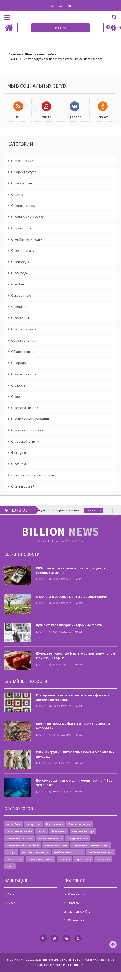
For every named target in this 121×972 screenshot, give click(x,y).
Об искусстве (21, 183)
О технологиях (22, 250)
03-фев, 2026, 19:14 (60, 791)
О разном (18, 464)
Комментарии (76, 894)
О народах (19, 363)
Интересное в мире (83, 831)
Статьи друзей (22, 486)
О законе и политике (27, 430)
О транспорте (22, 228)
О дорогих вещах (24, 407)
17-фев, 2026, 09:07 (60, 763)
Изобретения (58, 831)
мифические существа (35, 852)
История (11, 852)
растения (64, 859)
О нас (11, 894)
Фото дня (18, 452)
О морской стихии (25, 441)
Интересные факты (56, 845)
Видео (11, 903)
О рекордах (20, 262)
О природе (19, 273)
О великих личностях (27, 217)
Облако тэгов (76, 920)
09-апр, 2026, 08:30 (60, 603)
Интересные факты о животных (91, 845)
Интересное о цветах (50, 838)
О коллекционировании (30, 419)
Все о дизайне (54, 824)
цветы (10, 866)
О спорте (18, 385)
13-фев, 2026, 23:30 (60, 706)
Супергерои (103, 859)
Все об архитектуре (79, 824)
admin (41, 579)
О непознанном (23, 205)
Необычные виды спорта (68, 852)
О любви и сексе (23, 329)
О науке (17, 194)
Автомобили (14, 824)
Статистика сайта (79, 911)
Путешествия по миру (40, 859)
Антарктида (33, 824)
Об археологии (23, 351)
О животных (21, 295)
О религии (19, 306)
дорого (41, 831)
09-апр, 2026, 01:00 (60, 631)
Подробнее (97, 510)
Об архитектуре (23, 172)
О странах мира (23, 160)
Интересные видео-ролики (32, 475)
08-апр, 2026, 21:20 (60, 664)
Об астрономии (23, 340)
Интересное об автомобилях (23, 845)
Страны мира (83, 859)
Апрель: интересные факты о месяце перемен (72, 596)
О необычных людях (26, 239)
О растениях (20, 318)
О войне (17, 284)
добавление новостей (19, 831)
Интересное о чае (78, 838)
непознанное (14, 859)
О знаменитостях (24, 374)
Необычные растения (100, 852)
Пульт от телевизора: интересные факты (69, 625)
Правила (73, 903)
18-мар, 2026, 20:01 (61, 734)
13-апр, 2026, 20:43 (60, 579)
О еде (15, 396)
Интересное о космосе (19, 838)
